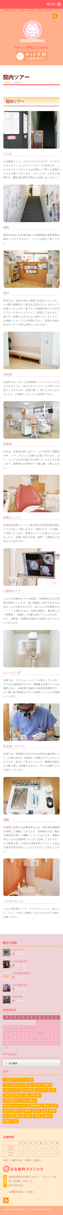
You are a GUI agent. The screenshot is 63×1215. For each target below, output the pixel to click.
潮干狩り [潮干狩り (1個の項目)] (17, 1111)
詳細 (30, 1191)
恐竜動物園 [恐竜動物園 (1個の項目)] (34, 1106)
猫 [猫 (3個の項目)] (45, 1111)
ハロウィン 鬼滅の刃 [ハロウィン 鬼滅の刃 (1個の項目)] (41, 1085)
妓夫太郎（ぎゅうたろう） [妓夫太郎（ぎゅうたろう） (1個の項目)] (15, 1106)
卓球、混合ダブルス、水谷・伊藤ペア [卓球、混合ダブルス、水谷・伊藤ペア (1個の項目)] (20, 1100)
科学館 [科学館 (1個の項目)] (52, 1111)
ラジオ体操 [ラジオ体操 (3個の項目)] (27, 1090)
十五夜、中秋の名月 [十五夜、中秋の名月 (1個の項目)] (31, 1095)
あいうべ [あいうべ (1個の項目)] (13, 1080)
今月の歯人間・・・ (23, 961)
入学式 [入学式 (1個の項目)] (16, 1095)
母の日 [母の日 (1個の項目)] (7, 1111)
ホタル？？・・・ (22, 949)
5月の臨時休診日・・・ (25, 973)
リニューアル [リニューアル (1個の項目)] (41, 1090)
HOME (7, 82)
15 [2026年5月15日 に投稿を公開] (40, 1033)
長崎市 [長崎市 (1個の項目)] (27, 1116)
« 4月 (5, 1047)
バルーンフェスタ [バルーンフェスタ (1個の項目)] (11, 1090)
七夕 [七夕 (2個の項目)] (53, 1090)
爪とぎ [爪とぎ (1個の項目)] (37, 1111)
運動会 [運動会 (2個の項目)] (18, 1116)
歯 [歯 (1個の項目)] (55, 1106)
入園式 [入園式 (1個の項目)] (7, 1095)
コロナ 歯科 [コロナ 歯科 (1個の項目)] (26, 1080)
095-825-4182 (16, 1185)
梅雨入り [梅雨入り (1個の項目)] (47, 1106)
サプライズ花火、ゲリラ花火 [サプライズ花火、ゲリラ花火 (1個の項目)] (16, 1085)
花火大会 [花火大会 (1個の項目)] (8, 1116)
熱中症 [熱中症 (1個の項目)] (27, 1111)
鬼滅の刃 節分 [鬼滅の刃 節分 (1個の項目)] (10, 1121)
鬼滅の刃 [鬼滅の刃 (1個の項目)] (47, 1116)
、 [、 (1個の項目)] (5, 1080)
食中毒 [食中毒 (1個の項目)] (37, 1116)
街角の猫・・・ (21, 996)
